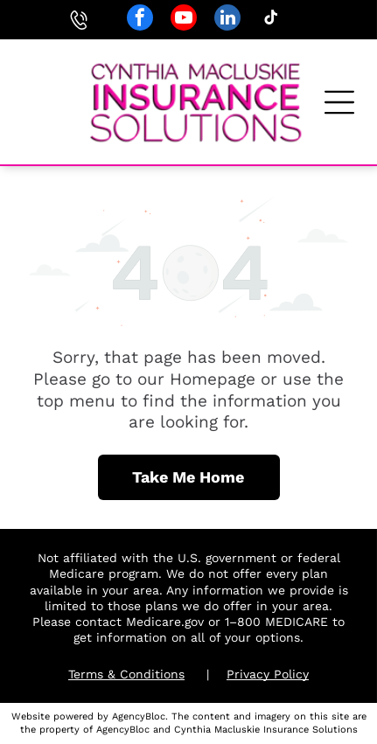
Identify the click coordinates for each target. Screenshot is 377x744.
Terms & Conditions (126, 674)
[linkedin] (227, 19)
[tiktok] (271, 19)
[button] (339, 102)
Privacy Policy (268, 674)
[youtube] (184, 19)
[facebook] (140, 19)
